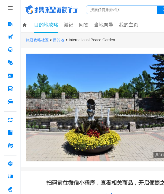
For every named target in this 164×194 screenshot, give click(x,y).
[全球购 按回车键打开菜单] (10, 163)
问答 (84, 24)
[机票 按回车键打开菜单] (10, 37)
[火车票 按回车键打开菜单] (10, 50)
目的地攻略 (46, 24)
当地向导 (103, 24)
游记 (68, 24)
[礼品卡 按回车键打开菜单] (10, 176)
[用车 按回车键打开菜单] (10, 101)
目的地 (58, 40)
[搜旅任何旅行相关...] (121, 9)
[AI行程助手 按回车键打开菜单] (10, 119)
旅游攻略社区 (37, 40)
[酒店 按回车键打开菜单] (10, 24)
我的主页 (128, 24)
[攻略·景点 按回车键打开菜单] (10, 132)
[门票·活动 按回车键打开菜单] (10, 75)
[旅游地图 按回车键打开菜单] (10, 145)
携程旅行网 (51, 9)
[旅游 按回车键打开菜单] (10, 62)
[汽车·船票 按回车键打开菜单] (10, 88)
